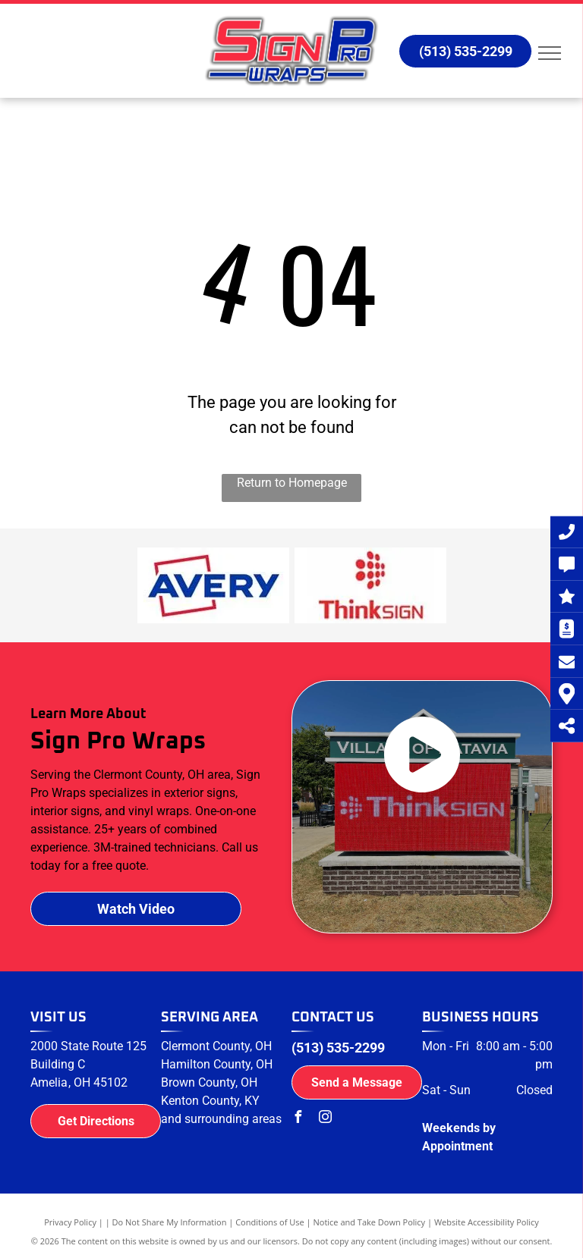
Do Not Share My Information (169, 1222)
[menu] (549, 53)
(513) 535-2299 (338, 1048)
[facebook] (297, 1119)
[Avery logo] (213, 585)
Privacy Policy (70, 1222)
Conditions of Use (269, 1222)
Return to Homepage (292, 482)
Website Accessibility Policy (486, 1222)
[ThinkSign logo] (370, 585)
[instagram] (325, 1119)
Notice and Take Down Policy (370, 1222)
